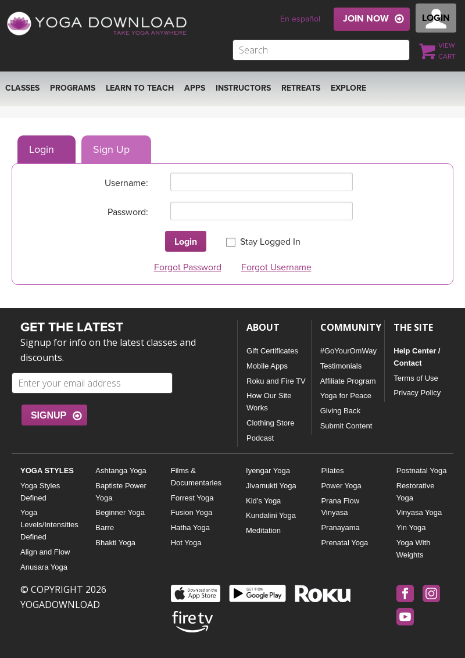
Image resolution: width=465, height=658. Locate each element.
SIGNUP (48, 415)
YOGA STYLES (47, 470)
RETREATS (300, 88)
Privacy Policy (417, 392)
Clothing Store (270, 423)
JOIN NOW (366, 18)
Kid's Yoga (263, 500)
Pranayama (340, 527)
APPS (194, 88)
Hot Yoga (186, 542)
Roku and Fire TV (276, 381)
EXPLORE (348, 88)
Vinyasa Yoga (419, 512)
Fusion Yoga (192, 512)
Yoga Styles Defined (40, 491)
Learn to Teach (140, 88)
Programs (72, 88)
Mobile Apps (267, 366)
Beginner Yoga (120, 512)
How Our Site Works (268, 401)
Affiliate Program (348, 381)
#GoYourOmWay (348, 350)
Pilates (332, 470)
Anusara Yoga (43, 567)
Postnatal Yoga (421, 470)
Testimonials (341, 366)
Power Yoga (341, 485)
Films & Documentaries (196, 476)
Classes (22, 88)
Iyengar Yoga (268, 470)
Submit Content (346, 425)
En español (300, 19)
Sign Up (111, 149)
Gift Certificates (272, 350)
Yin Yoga (411, 527)
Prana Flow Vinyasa (340, 506)
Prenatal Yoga (344, 542)
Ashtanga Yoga (120, 470)
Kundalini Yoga (271, 515)
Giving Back (340, 410)
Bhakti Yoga (115, 542)
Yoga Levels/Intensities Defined (48, 524)
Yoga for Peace (345, 395)
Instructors (243, 88)
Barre (104, 527)
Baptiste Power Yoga (120, 491)
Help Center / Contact (417, 356)
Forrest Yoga (192, 498)
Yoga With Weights (413, 548)
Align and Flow (45, 552)
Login (41, 149)
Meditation (263, 530)
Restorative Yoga (415, 491)
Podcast (260, 438)
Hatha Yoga (190, 527)
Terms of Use (416, 378)
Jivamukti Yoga (271, 485)
